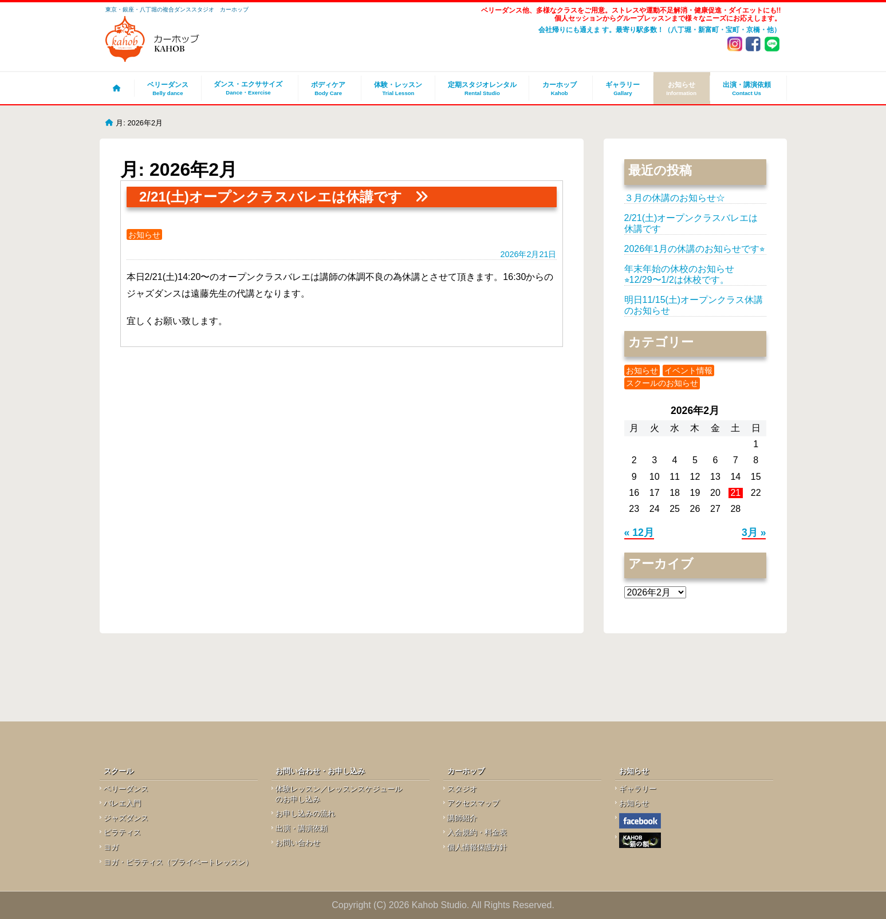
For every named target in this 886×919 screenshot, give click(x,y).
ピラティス (122, 832)
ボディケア (328, 88)
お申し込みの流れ (305, 813)
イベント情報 (688, 370)
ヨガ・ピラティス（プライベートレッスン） (178, 862)
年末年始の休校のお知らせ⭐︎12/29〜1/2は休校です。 (679, 274)
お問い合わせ (297, 842)
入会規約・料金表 (477, 832)
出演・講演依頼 (746, 88)
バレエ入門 (122, 803)
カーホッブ (559, 88)
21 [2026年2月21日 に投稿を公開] (735, 493)
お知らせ (681, 88)
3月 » (754, 532)
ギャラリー (623, 88)
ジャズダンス (126, 818)
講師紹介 (462, 818)
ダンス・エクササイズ (248, 88)
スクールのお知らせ (662, 383)
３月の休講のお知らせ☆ (674, 198)
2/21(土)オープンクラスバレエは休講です (270, 196)
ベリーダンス (168, 88)
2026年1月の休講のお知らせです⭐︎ (694, 249)
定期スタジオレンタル (482, 88)
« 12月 (639, 532)
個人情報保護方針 (477, 847)
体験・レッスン (398, 88)
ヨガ (111, 847)
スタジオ (462, 788)
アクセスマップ (473, 803)
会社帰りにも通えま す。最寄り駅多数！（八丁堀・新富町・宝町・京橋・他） (659, 30)
